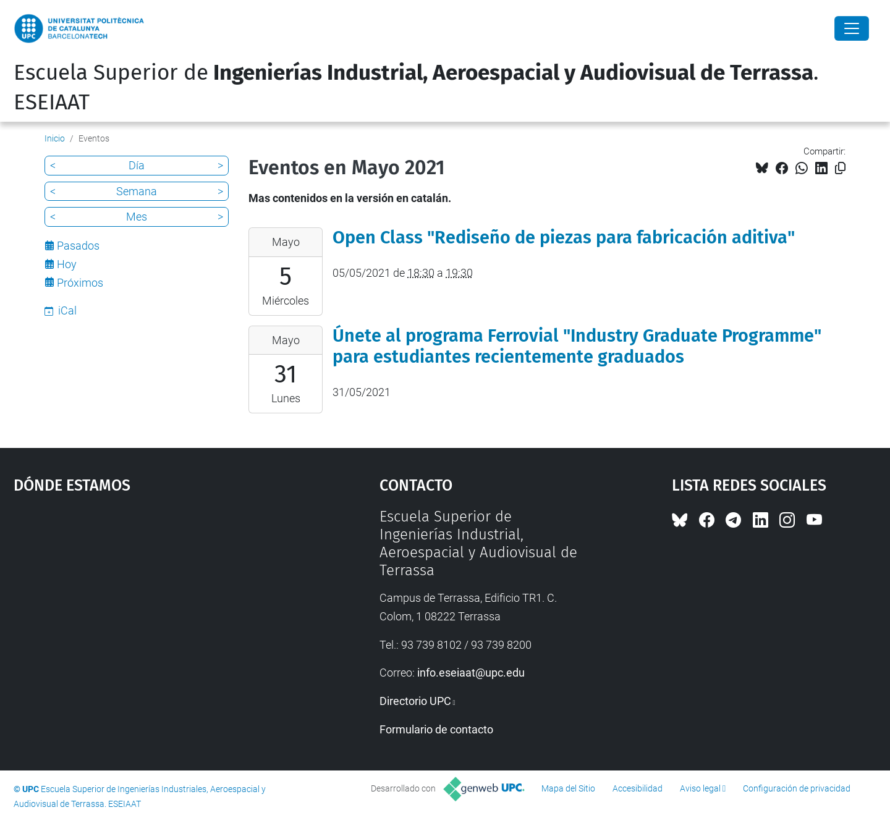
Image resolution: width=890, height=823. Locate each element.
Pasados (78, 245)
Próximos (80, 282)
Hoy (67, 264)
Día (137, 165)
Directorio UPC (415, 700)
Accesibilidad (637, 788)
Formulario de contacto (436, 729)
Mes (136, 216)
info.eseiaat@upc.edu (471, 672)
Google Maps (153, 600)
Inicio (54, 138)
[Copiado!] (840, 168)
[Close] (851, 28)
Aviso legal (700, 788)
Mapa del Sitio (568, 788)
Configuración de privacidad (796, 788)
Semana (136, 191)
